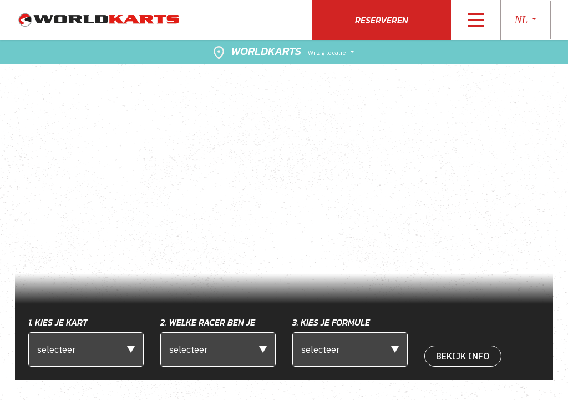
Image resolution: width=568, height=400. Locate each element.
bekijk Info (463, 356)
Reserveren (381, 20)
